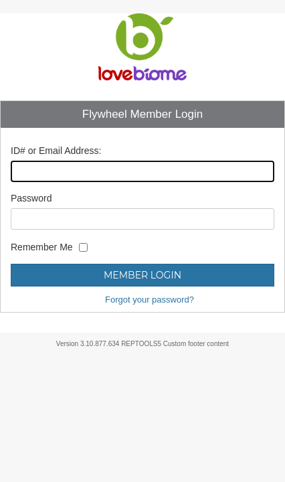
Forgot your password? (149, 300)
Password (31, 198)
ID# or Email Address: (56, 150)
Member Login (142, 275)
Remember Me (42, 247)
